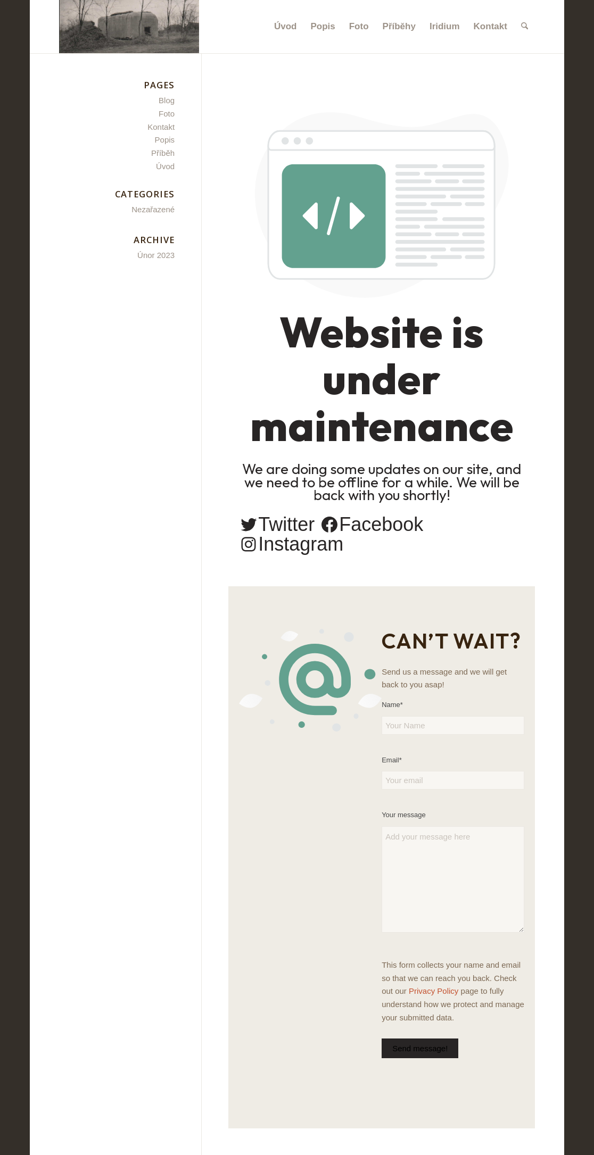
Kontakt (161, 126)
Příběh (163, 152)
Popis (165, 139)
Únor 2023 (156, 255)
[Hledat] (524, 26)
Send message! (420, 1048)
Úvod (165, 166)
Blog (167, 100)
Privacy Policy (433, 990)
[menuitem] (285, 26)
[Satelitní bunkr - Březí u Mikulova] (129, 26)
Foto (167, 113)
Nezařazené (153, 209)
